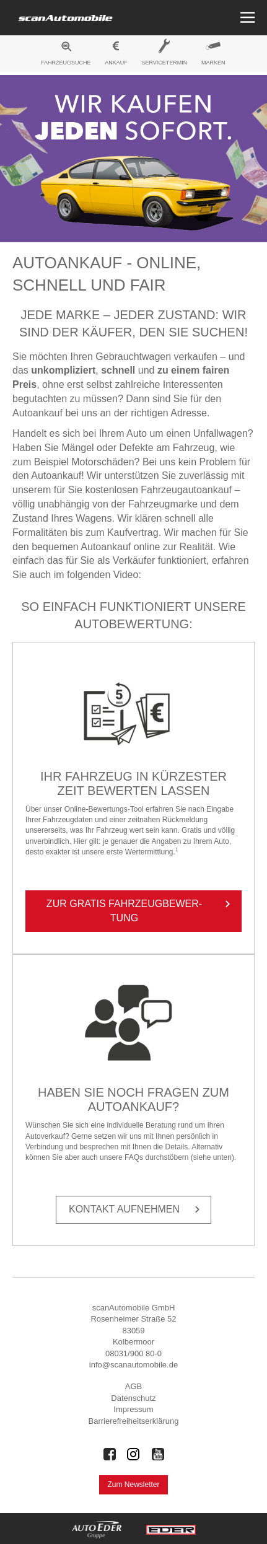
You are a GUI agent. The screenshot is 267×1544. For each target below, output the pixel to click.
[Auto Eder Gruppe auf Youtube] (158, 1454)
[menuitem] (66, 55)
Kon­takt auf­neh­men (136, 1209)
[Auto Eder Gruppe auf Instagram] (134, 1454)
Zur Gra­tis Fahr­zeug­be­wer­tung (140, 910)
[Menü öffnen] (246, 18)
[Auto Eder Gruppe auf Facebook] (109, 1454)
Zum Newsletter (133, 1484)
